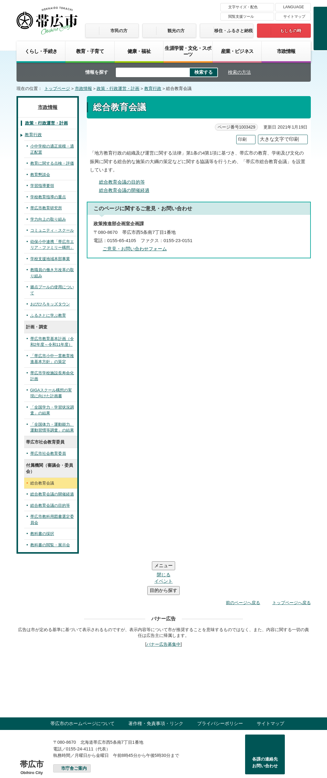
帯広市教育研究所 (46, 208)
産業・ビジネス (237, 51)
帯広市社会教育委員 (48, 453)
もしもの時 (290, 30)
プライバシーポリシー (220, 686)
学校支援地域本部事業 (50, 258)
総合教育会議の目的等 (122, 182)
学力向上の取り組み (48, 219)
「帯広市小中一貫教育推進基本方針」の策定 (52, 358)
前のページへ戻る (243, 565)
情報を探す (96, 72)
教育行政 (152, 88)
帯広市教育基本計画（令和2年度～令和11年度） (52, 341)
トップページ (57, 88)
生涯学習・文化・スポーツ (188, 51)
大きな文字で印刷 (279, 139)
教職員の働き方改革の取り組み (52, 272)
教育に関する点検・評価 (52, 163)
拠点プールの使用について (52, 290)
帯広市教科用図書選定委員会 (52, 519)
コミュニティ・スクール (52, 230)
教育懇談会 (40, 174)
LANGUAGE (293, 7)
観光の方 (176, 30)
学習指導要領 (42, 185)
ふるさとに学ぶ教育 (48, 315)
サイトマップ (294, 16)
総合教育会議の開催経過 (124, 190)
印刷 (242, 139)
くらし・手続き (41, 51)
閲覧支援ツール (241, 16)
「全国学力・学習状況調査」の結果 (52, 410)
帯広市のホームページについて (82, 686)
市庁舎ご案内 (74, 731)
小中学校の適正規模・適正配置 (52, 149)
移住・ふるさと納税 (233, 30)
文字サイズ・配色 (243, 7)
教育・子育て (90, 51)
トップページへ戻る (291, 565)
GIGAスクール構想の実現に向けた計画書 (51, 393)
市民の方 (118, 30)
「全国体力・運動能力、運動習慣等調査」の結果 (52, 427)
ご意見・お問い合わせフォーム (135, 248)
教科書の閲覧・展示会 (50, 545)
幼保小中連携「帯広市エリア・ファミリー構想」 (52, 244)
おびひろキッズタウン (50, 304)
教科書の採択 (42, 533)
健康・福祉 (139, 51)
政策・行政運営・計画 (118, 88)
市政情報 (286, 51)
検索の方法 (239, 72)
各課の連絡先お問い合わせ (265, 725)
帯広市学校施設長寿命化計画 (52, 376)
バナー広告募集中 (163, 607)
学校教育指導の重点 (48, 197)
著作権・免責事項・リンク (155, 686)
